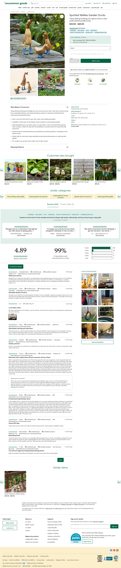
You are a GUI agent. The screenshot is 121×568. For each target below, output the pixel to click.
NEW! (20, 7)
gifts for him (58, 508)
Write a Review (16, 266)
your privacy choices (73, 560)
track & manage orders (55, 522)
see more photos (97, 342)
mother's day (26, 7)
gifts (32, 7)
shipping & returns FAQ (55, 525)
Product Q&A (75, 126)
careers (27, 530)
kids (57, 7)
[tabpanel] (60, 336)
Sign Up (114, 526)
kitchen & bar (72, 7)
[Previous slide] (2, 196)
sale (102, 7)
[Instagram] (117, 550)
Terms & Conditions (98, 521)
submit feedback (53, 539)
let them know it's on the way (95, 74)
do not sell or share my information (14, 563)
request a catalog (53, 533)
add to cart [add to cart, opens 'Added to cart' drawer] (96, 61)
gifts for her (49, 508)
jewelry (80, 7)
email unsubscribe (53, 530)
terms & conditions (14, 560)
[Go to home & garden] (15, 11)
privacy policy (40, 560)
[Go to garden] (23, 11)
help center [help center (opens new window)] (10, 523)
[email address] (90, 526)
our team (28, 527)
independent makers (31, 539)
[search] (31, 3)
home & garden (63, 7)
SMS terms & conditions (28, 560)
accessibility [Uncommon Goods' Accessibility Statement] (51, 542)
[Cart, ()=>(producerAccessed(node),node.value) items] (114, 3)
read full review (21, 235)
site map (5, 560)
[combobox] (56, 3)
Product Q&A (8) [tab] (67, 204)
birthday (37, 7)
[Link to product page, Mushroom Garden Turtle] (38, 169)
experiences (86, 7)
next (60, 460)
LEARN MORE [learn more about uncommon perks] (87, 541)
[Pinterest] (114, 550)
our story (28, 522)
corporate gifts (95, 7)
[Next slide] (119, 196)
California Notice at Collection (35, 563)
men (53, 7)
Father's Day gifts (79, 504)
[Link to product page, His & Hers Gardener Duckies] (15, 169)
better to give (29, 525)
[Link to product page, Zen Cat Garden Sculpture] (60, 169)
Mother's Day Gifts (19, 556)
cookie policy (50, 560)
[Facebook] (111, 550)
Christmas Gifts (44, 556)
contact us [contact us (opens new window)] (10, 528)
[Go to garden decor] (31, 11)
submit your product (31, 542)
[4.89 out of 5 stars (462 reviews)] (77, 28)
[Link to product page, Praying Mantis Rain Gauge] (83, 169)
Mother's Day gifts (67, 504)
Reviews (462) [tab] (52, 204)
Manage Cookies (60, 560)
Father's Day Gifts (8, 556)
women (49, 7)
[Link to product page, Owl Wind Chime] (105, 169)
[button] (62, 16)
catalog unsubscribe (54, 536)
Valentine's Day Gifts (32, 556)
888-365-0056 (26, 566)
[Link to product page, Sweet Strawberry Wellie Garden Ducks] (15, 481)
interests (43, 7)
